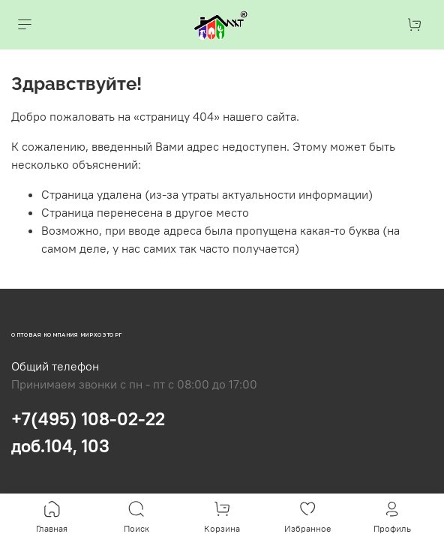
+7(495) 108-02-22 (88, 418)
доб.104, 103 (60, 445)
